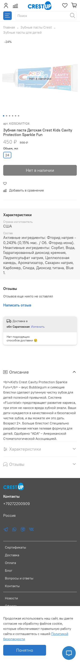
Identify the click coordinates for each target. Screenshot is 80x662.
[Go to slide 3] (9, 115)
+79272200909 (16, 503)
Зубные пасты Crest (36, 27)
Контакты (12, 586)
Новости (11, 598)
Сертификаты (15, 547)
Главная (9, 27)
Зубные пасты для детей (22, 32)
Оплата (10, 563)
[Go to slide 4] (12, 115)
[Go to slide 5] (15, 115)
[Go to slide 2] (6, 115)
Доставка (12, 555)
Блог (8, 570)
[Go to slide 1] (3, 115)
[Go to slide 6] (18, 115)
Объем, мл (10, 148)
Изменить (38, 327)
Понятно (24, 650)
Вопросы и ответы (19, 578)
